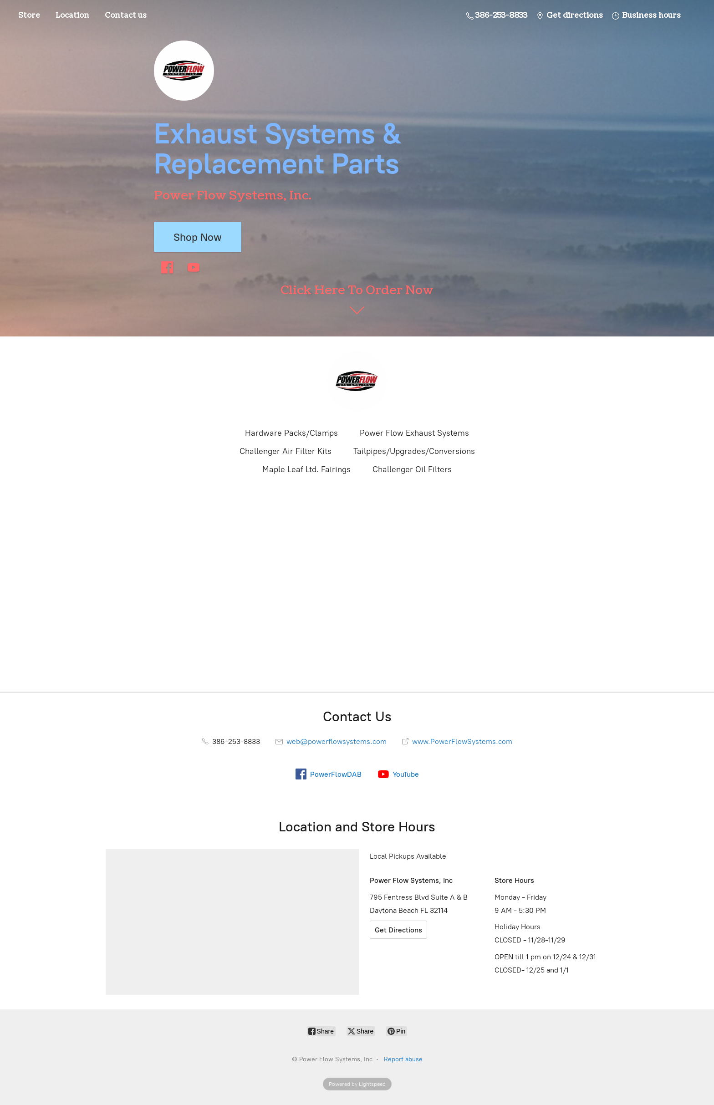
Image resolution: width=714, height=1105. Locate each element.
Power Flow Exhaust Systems (414, 433)
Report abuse (403, 1059)
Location (72, 15)
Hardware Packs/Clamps (291, 433)
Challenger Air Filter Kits (286, 451)
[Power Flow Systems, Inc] (357, 381)
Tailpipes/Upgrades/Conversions (414, 451)
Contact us (126, 15)
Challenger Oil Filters (412, 469)
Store (29, 15)
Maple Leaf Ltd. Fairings (306, 469)
